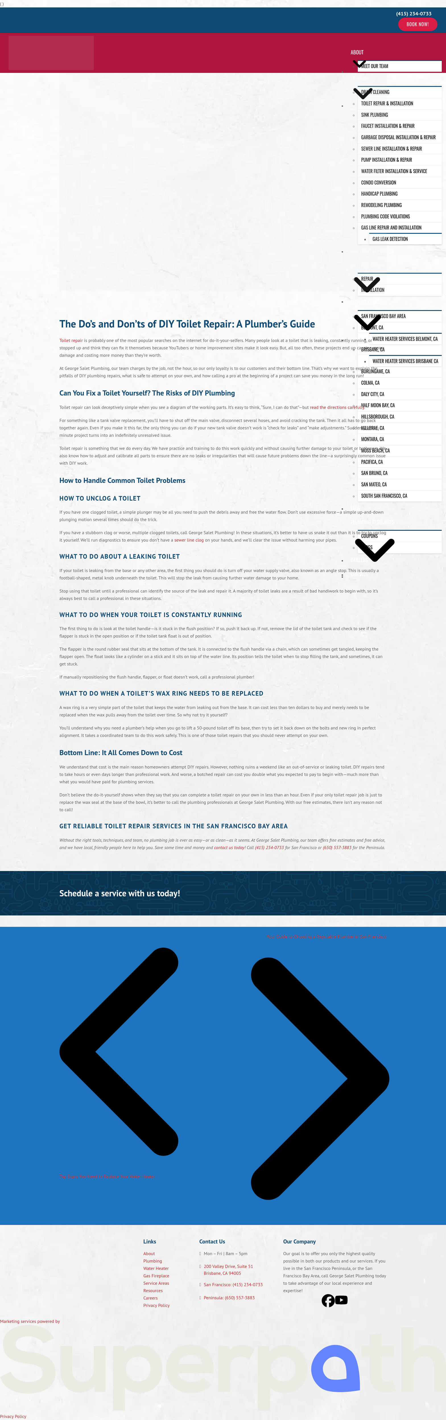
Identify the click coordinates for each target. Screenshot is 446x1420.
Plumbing (152, 1261)
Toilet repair (71, 340)
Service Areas (156, 1283)
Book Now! (418, 24)
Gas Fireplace (156, 1275)
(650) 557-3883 (337, 847)
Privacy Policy (156, 1305)
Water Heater (156, 1268)
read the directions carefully (337, 407)
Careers (150, 1298)
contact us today (229, 847)
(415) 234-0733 (269, 847)
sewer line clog (189, 540)
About (149, 1253)
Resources (153, 1290)
